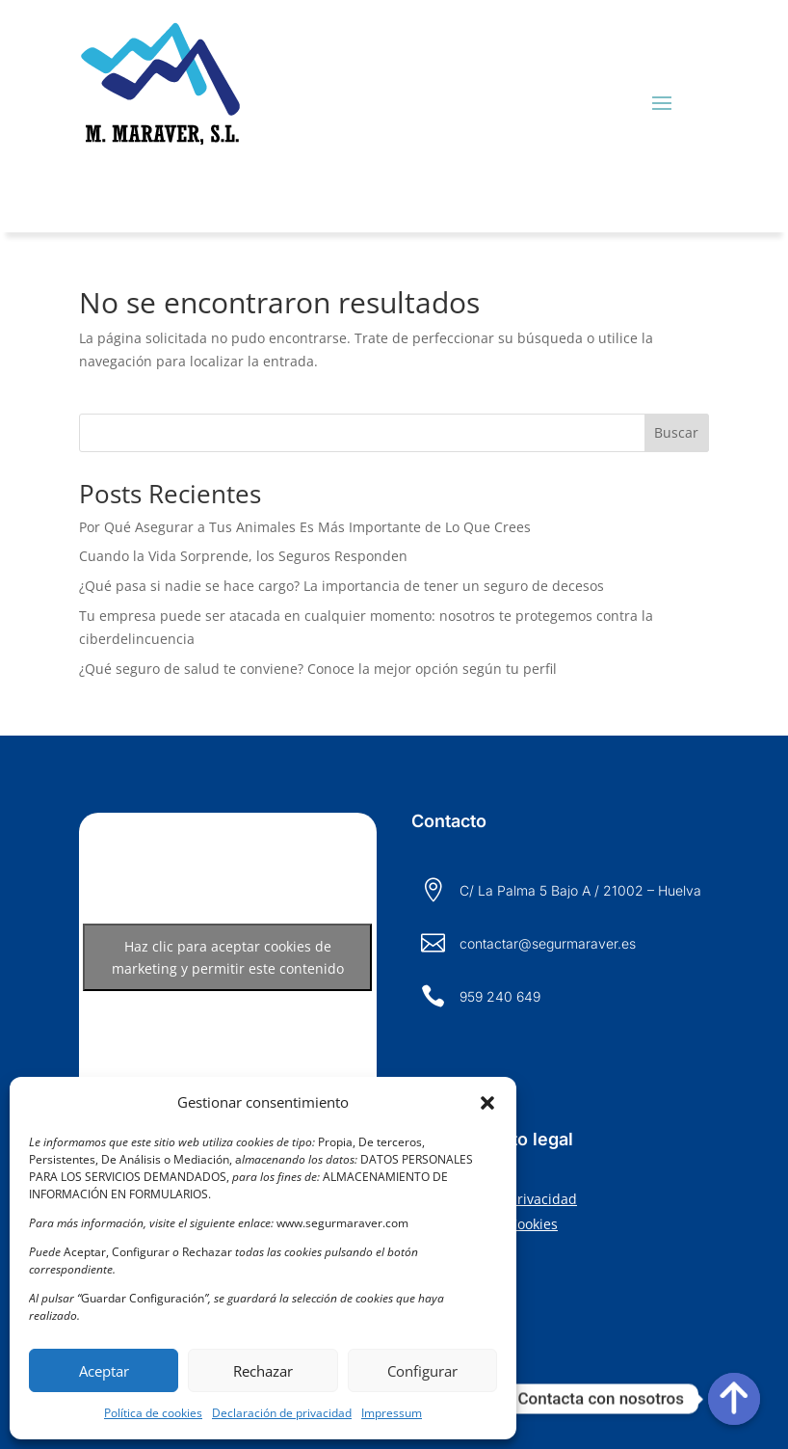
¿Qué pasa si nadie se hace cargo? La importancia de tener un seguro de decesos (341, 586)
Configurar (422, 1371)
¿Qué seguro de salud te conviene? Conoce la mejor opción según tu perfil (318, 668)
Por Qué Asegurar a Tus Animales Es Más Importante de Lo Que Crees (305, 527)
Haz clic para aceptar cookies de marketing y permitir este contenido (228, 957)
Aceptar (104, 1371)
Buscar (676, 432)
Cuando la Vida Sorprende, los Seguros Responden (243, 556)
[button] (487, 1103)
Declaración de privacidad (282, 1413)
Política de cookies (153, 1413)
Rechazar (263, 1371)
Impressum (391, 1413)
